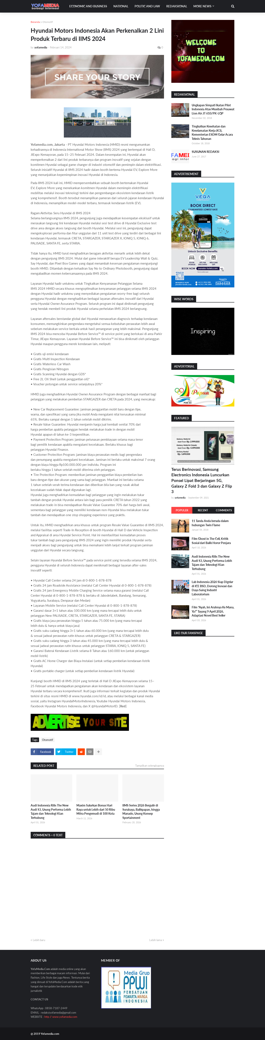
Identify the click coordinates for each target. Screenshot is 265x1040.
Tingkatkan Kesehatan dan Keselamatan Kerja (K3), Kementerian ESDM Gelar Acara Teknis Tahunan (212, 132)
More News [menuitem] (202, 6)
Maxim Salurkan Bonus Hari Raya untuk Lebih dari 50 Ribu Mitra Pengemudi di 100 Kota (95, 809)
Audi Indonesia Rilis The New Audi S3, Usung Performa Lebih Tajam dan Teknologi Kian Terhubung (51, 811)
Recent (203, 510)
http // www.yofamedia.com (60, 1016)
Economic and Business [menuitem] (88, 6)
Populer (182, 510)
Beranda (35, 21)
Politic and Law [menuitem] (147, 6)
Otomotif (47, 21)
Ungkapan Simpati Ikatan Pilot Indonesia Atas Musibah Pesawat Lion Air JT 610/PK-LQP (213, 109)
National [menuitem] (120, 6)
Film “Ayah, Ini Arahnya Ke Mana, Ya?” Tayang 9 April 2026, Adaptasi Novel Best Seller (213, 611)
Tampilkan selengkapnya (149, 765)
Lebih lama (155, 940)
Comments (224, 510)
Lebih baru (39, 940)
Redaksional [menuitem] (176, 6)
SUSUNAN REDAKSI (205, 151)
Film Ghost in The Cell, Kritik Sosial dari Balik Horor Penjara (211, 541)
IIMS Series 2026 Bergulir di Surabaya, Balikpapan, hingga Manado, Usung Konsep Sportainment (141, 811)
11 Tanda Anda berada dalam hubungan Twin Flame (210, 523)
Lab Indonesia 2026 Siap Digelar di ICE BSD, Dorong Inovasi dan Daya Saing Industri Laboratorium (212, 588)
